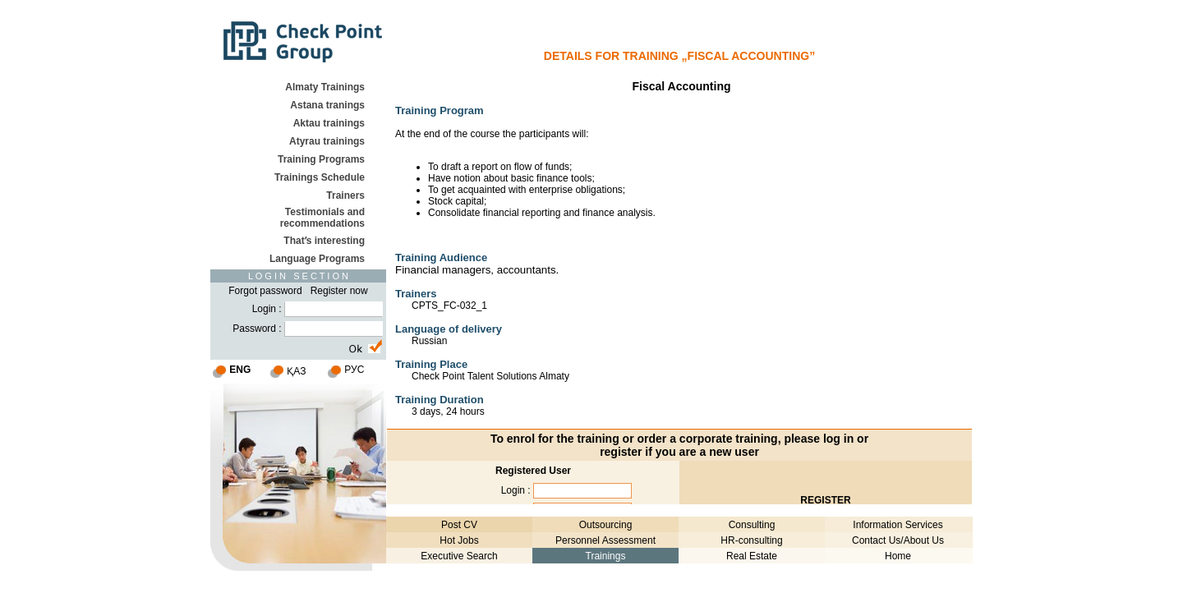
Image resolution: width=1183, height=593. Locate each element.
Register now (339, 290)
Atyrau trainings (327, 141)
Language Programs (317, 258)
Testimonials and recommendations (322, 217)
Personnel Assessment (605, 540)
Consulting (752, 525)
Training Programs (321, 159)
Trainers (345, 195)
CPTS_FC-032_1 (449, 305)
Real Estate (751, 556)
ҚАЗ (296, 371)
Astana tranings (327, 105)
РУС (354, 369)
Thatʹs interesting (324, 240)
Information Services (897, 525)
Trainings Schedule (319, 177)
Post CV (459, 525)
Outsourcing (606, 525)
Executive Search (459, 556)
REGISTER (825, 500)
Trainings (606, 556)
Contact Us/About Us (898, 540)
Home (898, 556)
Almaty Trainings (325, 87)
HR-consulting (751, 540)
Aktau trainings (329, 123)
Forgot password (265, 290)
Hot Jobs (459, 540)
